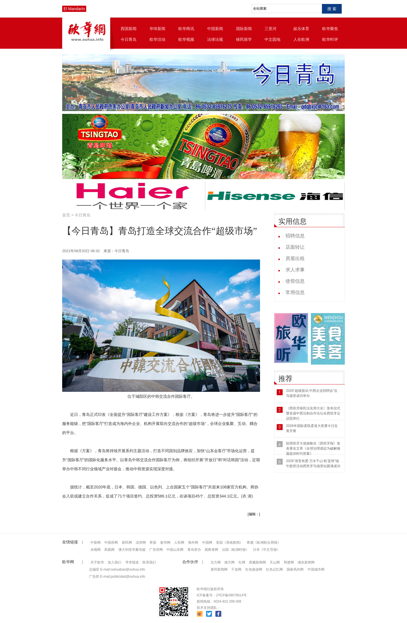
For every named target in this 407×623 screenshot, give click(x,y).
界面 (153, 543)
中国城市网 (316, 569)
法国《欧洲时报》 (235, 550)
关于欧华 (97, 562)
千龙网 (236, 569)
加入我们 (114, 562)
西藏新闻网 (257, 562)
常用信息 (295, 292)
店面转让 (295, 247)
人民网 (179, 543)
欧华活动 (157, 39)
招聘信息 (295, 236)
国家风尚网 (295, 569)
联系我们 (149, 562)
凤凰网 (109, 550)
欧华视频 (186, 39)
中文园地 (272, 39)
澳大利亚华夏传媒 (132, 550)
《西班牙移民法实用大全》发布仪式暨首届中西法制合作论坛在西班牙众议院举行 (313, 413)
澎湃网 (141, 543)
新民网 (127, 543)
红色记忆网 (274, 569)
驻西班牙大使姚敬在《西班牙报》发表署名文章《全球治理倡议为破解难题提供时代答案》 (313, 448)
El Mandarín (74, 9)
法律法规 (215, 39)
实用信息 (292, 221)
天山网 (275, 562)
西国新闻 (129, 28)
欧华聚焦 (330, 28)
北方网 (216, 562)
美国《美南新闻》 (229, 543)
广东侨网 (156, 550)
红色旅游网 (253, 569)
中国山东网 (174, 550)
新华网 (165, 543)
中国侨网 (111, 543)
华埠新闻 (157, 28)
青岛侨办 (194, 550)
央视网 (95, 550)
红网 (242, 562)
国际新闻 (244, 28)
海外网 (193, 543)
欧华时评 (330, 39)
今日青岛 (129, 39)
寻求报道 (132, 562)
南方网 (229, 562)
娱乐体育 (301, 28)
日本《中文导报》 (266, 550)
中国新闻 (215, 28)
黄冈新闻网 (219, 569)
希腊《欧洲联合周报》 (264, 543)
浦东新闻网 (306, 562)
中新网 (95, 543)
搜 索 (331, 9)
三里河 (270, 28)
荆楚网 (289, 562)
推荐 (285, 378)
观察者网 (211, 550)
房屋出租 (295, 258)
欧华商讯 (186, 28)
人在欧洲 (301, 39)
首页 (66, 215)
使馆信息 (295, 281)
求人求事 (295, 270)
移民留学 (244, 39)
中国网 (207, 543)
